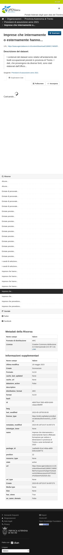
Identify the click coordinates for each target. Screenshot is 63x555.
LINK (34, 349)
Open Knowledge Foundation (50, 521)
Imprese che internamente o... (19, 25)
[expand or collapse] (59, 8)
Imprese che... (7, 291)
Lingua (4, 547)
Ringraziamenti (8, 518)
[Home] (3, 19)
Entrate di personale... (10, 191)
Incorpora (52, 84)
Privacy (6, 524)
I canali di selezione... (10, 261)
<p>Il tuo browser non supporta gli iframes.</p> (31, 130)
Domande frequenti (10, 515)
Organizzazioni (14, 19)
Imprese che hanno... (10, 271)
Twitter (5, 316)
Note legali (7, 521)
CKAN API (43, 518)
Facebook (6, 321)
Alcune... (5, 181)
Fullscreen (38, 84)
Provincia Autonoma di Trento (38, 19)
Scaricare (55, 33)
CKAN (15, 542)
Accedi (57, 2)
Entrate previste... (8, 211)
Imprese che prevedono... (11, 301)
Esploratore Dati (16, 78)
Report (43, 515)
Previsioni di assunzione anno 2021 (21, 22)
